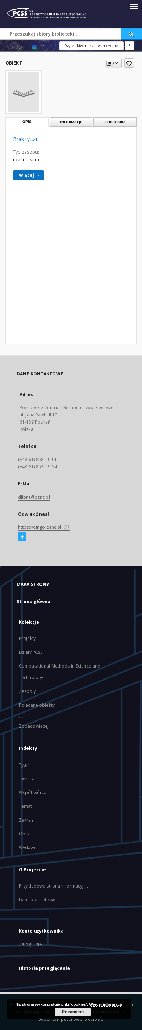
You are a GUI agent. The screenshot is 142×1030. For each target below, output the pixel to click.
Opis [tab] (27, 122)
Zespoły (27, 691)
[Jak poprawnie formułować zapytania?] (129, 45)
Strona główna (34, 601)
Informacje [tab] (71, 122)
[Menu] (133, 6)
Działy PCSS (30, 652)
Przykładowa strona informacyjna (54, 886)
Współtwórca (32, 792)
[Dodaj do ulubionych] (129, 63)
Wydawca (29, 847)
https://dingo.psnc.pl (44, 527)
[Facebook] (22, 536)
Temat (25, 806)
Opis (24, 834)
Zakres (26, 820)
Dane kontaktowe (37, 900)
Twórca (26, 779)
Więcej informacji (105, 1004)
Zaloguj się (30, 944)
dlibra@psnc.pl (34, 497)
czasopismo (26, 160)
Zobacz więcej (34, 726)
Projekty (27, 638)
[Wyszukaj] (131, 34)
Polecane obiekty (37, 705)
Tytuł (24, 765)
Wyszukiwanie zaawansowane (91, 45)
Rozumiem (73, 1011)
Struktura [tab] (115, 122)
